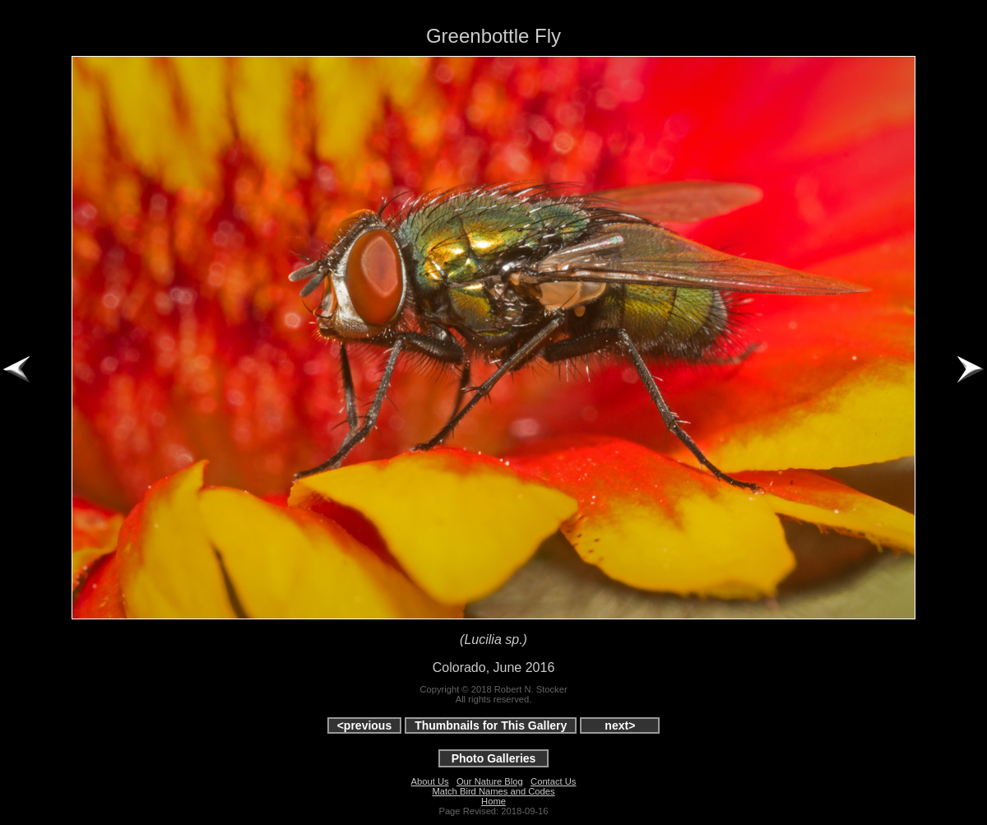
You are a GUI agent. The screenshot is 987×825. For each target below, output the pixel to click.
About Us (430, 781)
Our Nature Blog (489, 781)
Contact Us (553, 781)
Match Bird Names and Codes (493, 791)
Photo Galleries (494, 758)
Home (493, 801)
